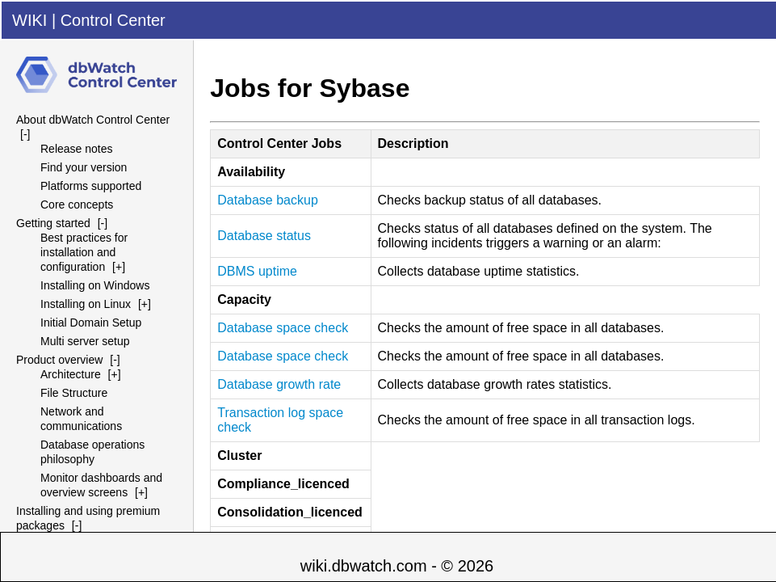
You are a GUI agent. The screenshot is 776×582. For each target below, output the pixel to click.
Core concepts (76, 204)
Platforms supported (90, 185)
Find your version (83, 167)
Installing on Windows (94, 285)
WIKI (29, 20)
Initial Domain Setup (90, 322)
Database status (264, 235)
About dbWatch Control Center (93, 119)
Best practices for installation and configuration (84, 252)
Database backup (267, 200)
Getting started (53, 223)
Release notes (76, 148)
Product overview (59, 359)
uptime (257, 271)
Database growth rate (279, 384)
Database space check (282, 328)
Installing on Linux (85, 303)
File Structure (73, 392)
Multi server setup (84, 341)
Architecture (70, 374)
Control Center (113, 20)
